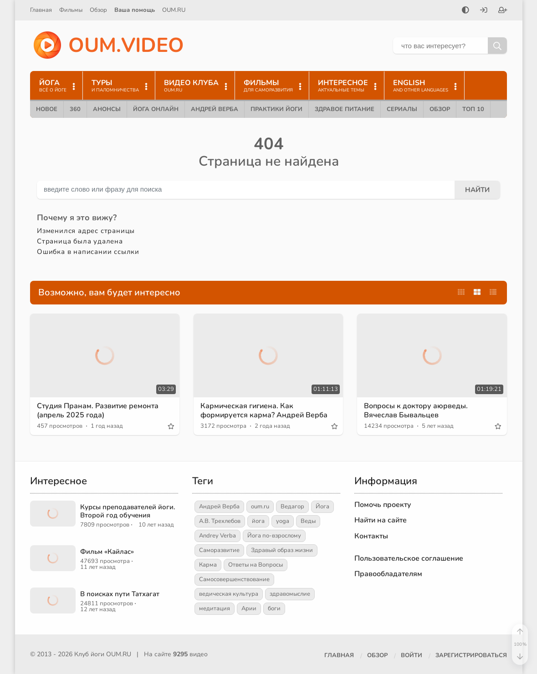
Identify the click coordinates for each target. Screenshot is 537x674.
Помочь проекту (382, 505)
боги (274, 608)
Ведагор (292, 506)
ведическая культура (228, 594)
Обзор (98, 10)
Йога (322, 506)
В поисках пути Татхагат (119, 593)
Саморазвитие (219, 550)
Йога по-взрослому (274, 536)
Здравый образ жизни (282, 550)
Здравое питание (344, 109)
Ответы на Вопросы (255, 565)
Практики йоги (276, 109)
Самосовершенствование (234, 579)
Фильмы (70, 10)
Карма (208, 565)
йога (258, 521)
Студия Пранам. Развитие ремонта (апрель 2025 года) (98, 410)
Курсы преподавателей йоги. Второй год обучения (127, 511)
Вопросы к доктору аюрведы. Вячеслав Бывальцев (416, 410)
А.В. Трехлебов (219, 521)
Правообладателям (388, 574)
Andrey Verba (217, 536)
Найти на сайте (380, 520)
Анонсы (107, 109)
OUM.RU (173, 10)
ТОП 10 (473, 109)
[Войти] (483, 11)
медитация (214, 608)
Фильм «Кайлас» (107, 551)
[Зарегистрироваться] (502, 11)
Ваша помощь (134, 10)
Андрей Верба (214, 109)
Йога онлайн (156, 109)
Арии (248, 608)
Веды (308, 521)
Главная (41, 10)
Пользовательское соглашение (408, 558)
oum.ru (260, 506)
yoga (282, 521)
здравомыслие (290, 594)
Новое (46, 109)
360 (75, 109)
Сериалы (402, 109)
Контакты (371, 536)
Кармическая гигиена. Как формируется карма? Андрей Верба (263, 410)
